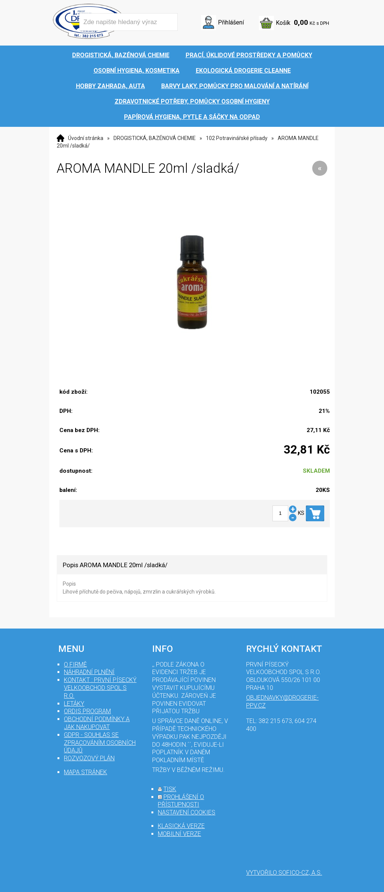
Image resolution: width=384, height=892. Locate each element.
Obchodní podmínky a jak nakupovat (97, 723)
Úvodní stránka (85, 138)
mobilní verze (179, 833)
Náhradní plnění (89, 672)
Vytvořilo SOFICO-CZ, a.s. (284, 872)
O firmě (75, 664)
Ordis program (87, 711)
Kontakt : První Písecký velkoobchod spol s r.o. (100, 687)
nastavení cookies (186, 812)
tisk (169, 789)
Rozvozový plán (89, 758)
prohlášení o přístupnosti (181, 800)
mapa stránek (85, 772)
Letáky (74, 703)
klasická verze (181, 826)
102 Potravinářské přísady (237, 138)
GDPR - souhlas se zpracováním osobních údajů (100, 742)
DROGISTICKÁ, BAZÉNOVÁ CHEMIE (154, 138)
